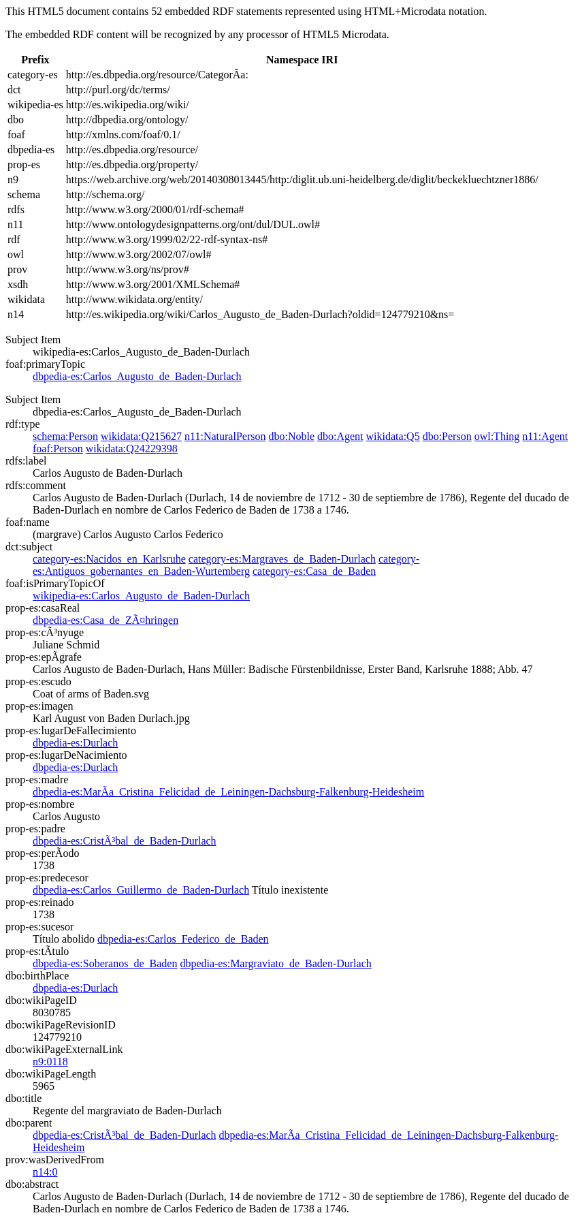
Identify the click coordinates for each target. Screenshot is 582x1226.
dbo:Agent (340, 436)
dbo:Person (447, 436)
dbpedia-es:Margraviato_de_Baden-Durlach (275, 963)
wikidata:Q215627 (141, 436)
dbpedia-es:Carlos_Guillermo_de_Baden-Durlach (141, 890)
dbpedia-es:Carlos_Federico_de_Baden (182, 939)
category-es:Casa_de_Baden (314, 571)
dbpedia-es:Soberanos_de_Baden (105, 963)
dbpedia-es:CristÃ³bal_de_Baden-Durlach (124, 841)
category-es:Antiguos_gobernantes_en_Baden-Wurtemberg (226, 565)
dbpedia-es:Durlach (75, 743)
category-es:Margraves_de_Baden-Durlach (282, 559)
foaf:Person (58, 448)
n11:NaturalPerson (224, 436)
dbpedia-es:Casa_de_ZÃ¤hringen (105, 620)
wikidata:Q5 (393, 436)
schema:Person (65, 436)
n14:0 (45, 1172)
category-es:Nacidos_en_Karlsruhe (109, 559)
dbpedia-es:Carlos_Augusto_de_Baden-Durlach (137, 376)
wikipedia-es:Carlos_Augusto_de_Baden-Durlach (141, 595)
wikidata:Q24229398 (132, 448)
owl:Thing (497, 436)
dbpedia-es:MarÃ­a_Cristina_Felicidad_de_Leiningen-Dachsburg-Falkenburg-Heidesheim (228, 792)
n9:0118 (50, 1061)
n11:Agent (545, 436)
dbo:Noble (291, 436)
